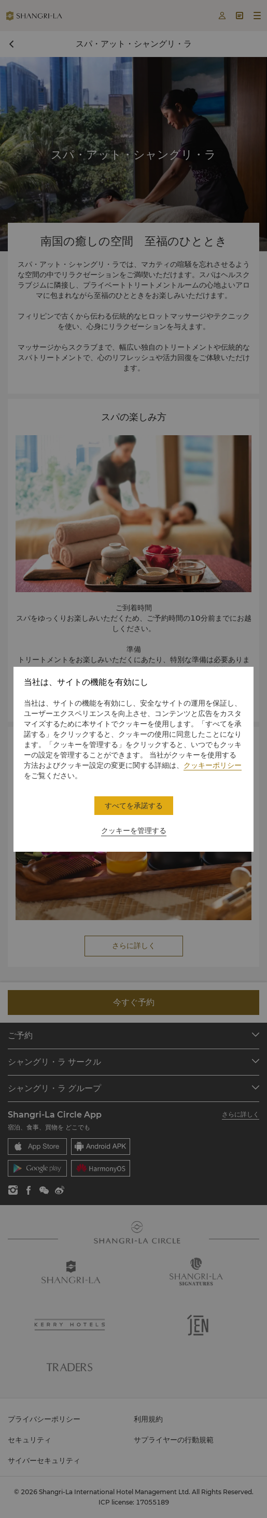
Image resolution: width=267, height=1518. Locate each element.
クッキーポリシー (213, 765)
